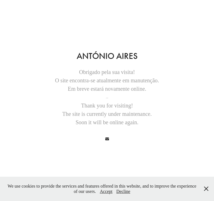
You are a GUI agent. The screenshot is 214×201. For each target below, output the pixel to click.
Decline (123, 191)
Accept (106, 191)
